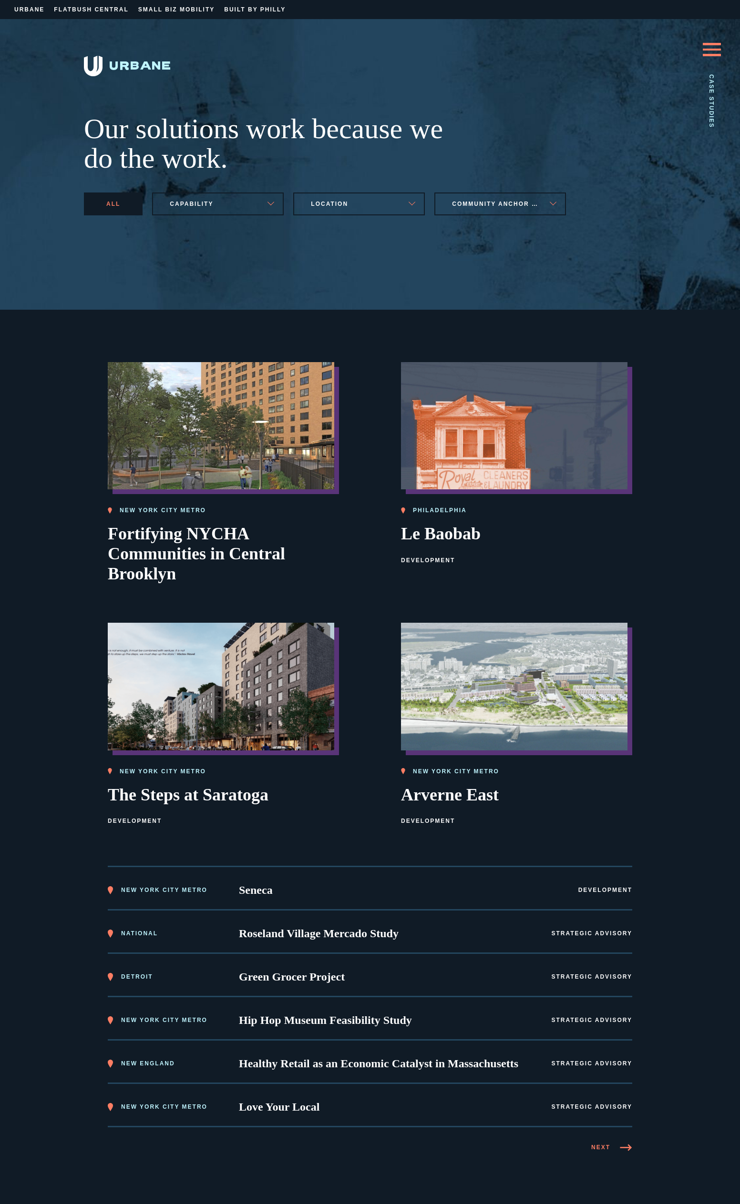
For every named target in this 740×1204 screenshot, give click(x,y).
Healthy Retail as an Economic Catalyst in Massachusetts (378, 1062)
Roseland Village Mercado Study (319, 932)
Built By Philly (255, 9)
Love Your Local (279, 1105)
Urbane (29, 9)
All (113, 204)
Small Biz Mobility (176, 9)
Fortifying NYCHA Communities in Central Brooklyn (196, 552)
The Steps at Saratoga (188, 792)
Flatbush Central (91, 9)
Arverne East (450, 792)
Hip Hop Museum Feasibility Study (325, 1018)
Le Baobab (441, 532)
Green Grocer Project (292, 975)
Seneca (256, 888)
